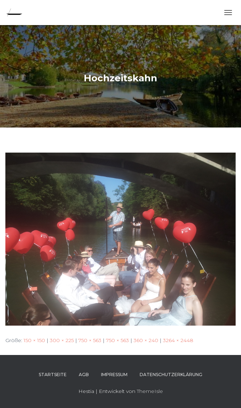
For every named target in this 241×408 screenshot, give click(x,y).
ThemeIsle (150, 391)
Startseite (53, 374)
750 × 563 (89, 340)
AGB (84, 374)
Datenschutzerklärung (171, 374)
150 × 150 (34, 340)
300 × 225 (62, 340)
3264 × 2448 (178, 340)
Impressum (114, 374)
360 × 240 (146, 340)
